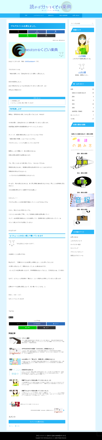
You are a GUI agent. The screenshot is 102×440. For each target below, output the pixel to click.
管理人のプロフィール (77, 255)
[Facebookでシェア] (27, 31)
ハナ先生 (82, 56)
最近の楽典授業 (57, 435)
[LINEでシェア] (46, 31)
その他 (11, 313)
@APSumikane (29, 57)
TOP (35, 435)
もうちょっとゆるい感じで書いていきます (23, 99)
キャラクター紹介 (76, 244)
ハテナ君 (82, 72)
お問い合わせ (74, 237)
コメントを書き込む (37, 422)
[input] (82, 23)
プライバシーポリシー (77, 252)
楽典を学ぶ (50, 435)
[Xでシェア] (17, 31)
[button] (56, 31)
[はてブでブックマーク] (37, 31)
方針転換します (16, 97)
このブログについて (76, 241)
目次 (35, 94)
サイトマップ (74, 248)
